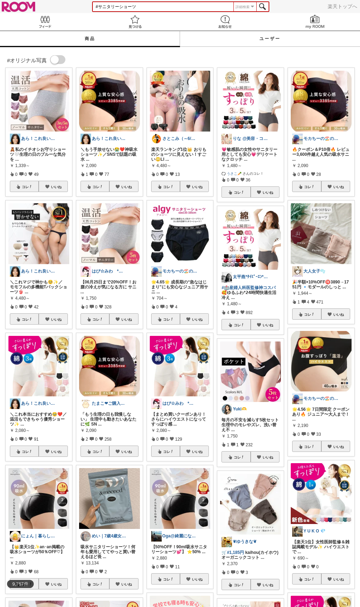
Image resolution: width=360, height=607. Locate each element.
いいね (56, 187)
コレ (27, 187)
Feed (45, 21)
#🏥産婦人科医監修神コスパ (248, 287)
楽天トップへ (342, 6)
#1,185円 (235, 552)
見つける (135, 21)
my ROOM (315, 21)
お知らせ (225, 21)
